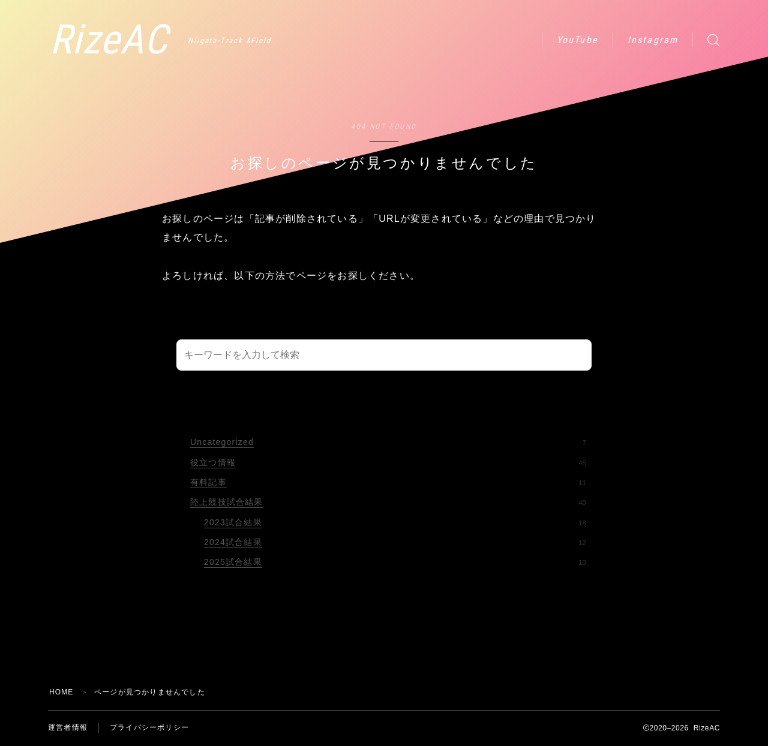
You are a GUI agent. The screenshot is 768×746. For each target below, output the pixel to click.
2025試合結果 (395, 562)
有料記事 (388, 482)
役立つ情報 (388, 462)
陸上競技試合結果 (388, 502)
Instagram (653, 40)
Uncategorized (388, 442)
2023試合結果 (395, 522)
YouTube (577, 40)
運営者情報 (68, 728)
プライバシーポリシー (149, 728)
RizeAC (110, 40)
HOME (61, 692)
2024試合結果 (395, 542)
